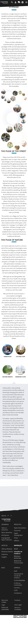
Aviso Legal (18, 605)
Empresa (17, 568)
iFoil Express (5, 535)
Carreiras (17, 588)
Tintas (16, 538)
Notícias (4, 545)
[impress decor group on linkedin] (21, 616)
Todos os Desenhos (4, 529)
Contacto (17, 600)
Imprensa (4, 554)
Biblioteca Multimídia (17, 557)
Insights (4, 557)
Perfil (15, 571)
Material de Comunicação (18, 562)
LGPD (16, 590)
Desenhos (5, 524)
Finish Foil (17, 531)
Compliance (18, 593)
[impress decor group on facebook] (25, 616)
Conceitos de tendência (18, 552)
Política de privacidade (5, 608)
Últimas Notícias (6, 549)
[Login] (15, 2)
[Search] (12, 2)
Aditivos (16, 541)
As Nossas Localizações (18, 584)
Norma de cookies (4, 601)
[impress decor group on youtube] (18, 616)
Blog (3, 568)
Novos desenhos (6, 532)
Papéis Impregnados (18, 534)
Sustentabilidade (19, 580)
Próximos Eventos (7, 552)
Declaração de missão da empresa (18, 576)
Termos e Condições (17, 608)
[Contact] (19, 2)
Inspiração (18, 545)
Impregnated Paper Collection (6, 539)
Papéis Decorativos (20, 528)
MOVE (16, 549)
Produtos (17, 524)
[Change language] (22, 2)
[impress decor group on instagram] (14, 616)
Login (3, 605)
